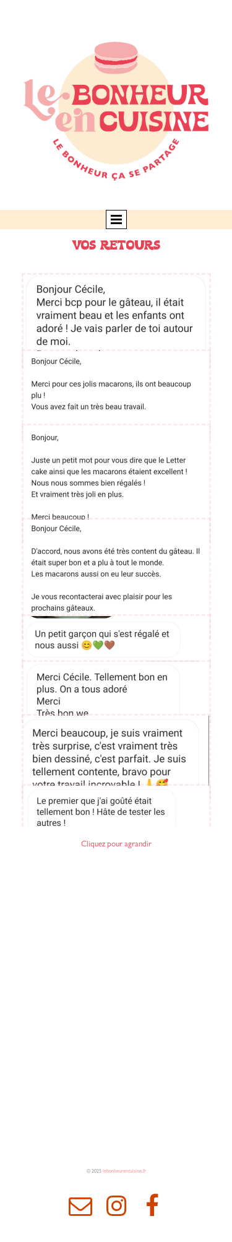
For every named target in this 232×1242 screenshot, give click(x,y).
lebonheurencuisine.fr (124, 1172)
